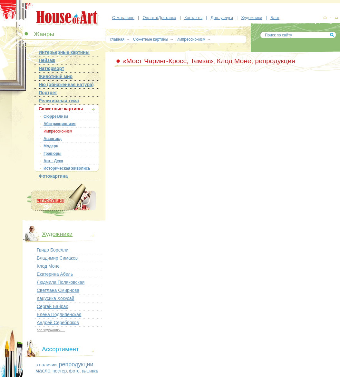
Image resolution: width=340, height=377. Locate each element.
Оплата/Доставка (159, 17)
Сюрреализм (56, 116)
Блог (274, 17)
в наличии (46, 364)
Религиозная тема (59, 100)
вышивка (90, 371)
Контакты (193, 17)
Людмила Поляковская (60, 282)
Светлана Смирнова (58, 290)
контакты (336, 18)
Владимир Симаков (57, 258)
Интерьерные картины (64, 52)
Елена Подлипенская (59, 314)
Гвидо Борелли (52, 250)
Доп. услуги (222, 17)
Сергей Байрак (52, 306)
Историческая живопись (67, 168)
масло (42, 370)
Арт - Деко (53, 161)
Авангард (53, 138)
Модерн (51, 146)
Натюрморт (51, 68)
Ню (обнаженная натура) (66, 84)
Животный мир (56, 76)
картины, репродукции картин (324, 17)
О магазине (123, 17)
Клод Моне (48, 266)
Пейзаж (47, 60)
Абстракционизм (60, 124)
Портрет (48, 92)
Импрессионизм (58, 131)
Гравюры (53, 153)
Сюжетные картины (61, 108)
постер (60, 370)
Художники (251, 17)
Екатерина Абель (55, 274)
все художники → (51, 330)
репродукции (76, 364)
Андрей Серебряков (58, 322)
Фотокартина (53, 176)
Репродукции (61, 201)
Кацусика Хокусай (55, 298)
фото (74, 370)
